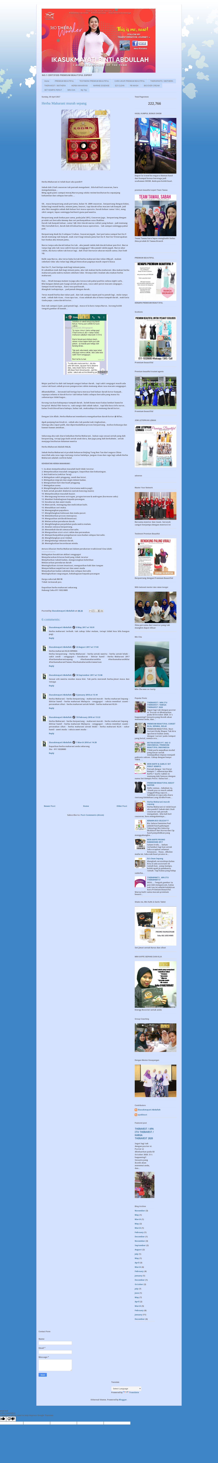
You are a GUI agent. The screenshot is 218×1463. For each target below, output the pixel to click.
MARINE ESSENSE (101, 86)
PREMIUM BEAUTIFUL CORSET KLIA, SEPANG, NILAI (161, 725)
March (138, 1219)
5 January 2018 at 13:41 (87, 695)
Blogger (123, 1400)
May (137, 1215)
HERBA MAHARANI (79, 86)
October (139, 1284)
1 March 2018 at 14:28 (86, 742)
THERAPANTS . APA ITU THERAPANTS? (158, 878)
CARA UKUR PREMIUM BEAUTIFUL (130, 81)
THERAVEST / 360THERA (55, 86)
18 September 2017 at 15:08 (89, 675)
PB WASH (134, 86)
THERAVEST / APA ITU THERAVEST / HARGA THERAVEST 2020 (157, 704)
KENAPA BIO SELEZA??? (158, 820)
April (137, 1263)
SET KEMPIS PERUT (53, 90)
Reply (51, 638)
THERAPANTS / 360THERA (161, 81)
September (140, 1245)
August (138, 1249)
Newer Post (49, 806)
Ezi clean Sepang (155, 858)
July (136, 1254)
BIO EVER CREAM (152, 86)
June (137, 1293)
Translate (131, 1392)
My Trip (84, 90)
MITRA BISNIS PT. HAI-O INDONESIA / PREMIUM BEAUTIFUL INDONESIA (158, 745)
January (138, 1276)
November (140, 1211)
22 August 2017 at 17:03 (87, 647)
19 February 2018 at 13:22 (88, 717)
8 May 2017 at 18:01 (85, 627)
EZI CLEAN (119, 86)
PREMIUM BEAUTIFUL (64, 81)
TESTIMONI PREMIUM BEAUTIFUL (94, 81)
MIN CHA (71, 90)
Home (46, 81)
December (140, 1236)
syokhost (142, 1115)
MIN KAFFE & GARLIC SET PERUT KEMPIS (159, 765)
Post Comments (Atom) (92, 815)
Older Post (122, 806)
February (139, 1232)
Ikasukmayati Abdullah (60, 627)
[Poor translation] (11, 1418)
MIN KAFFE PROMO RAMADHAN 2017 (156, 840)
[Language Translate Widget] (126, 1388)
